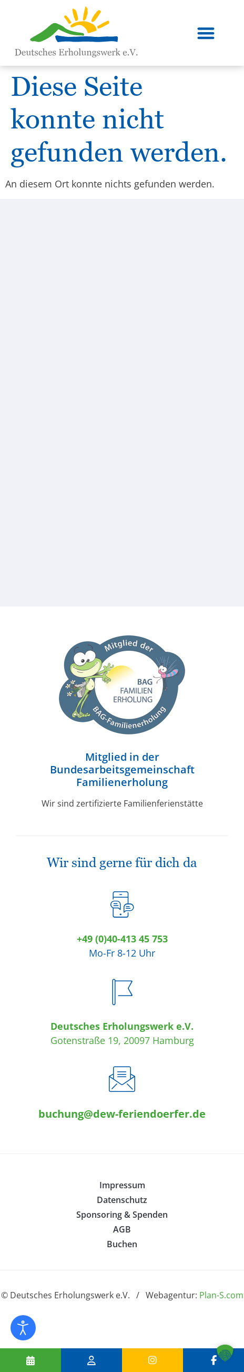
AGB (122, 1229)
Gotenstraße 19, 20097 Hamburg (122, 1040)
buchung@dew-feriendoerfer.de (122, 1114)
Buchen (122, 1244)
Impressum (122, 1185)
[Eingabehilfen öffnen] (23, 1327)
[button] (206, 33)
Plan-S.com (221, 1295)
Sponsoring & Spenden (122, 1214)
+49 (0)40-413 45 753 (122, 938)
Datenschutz (122, 1200)
